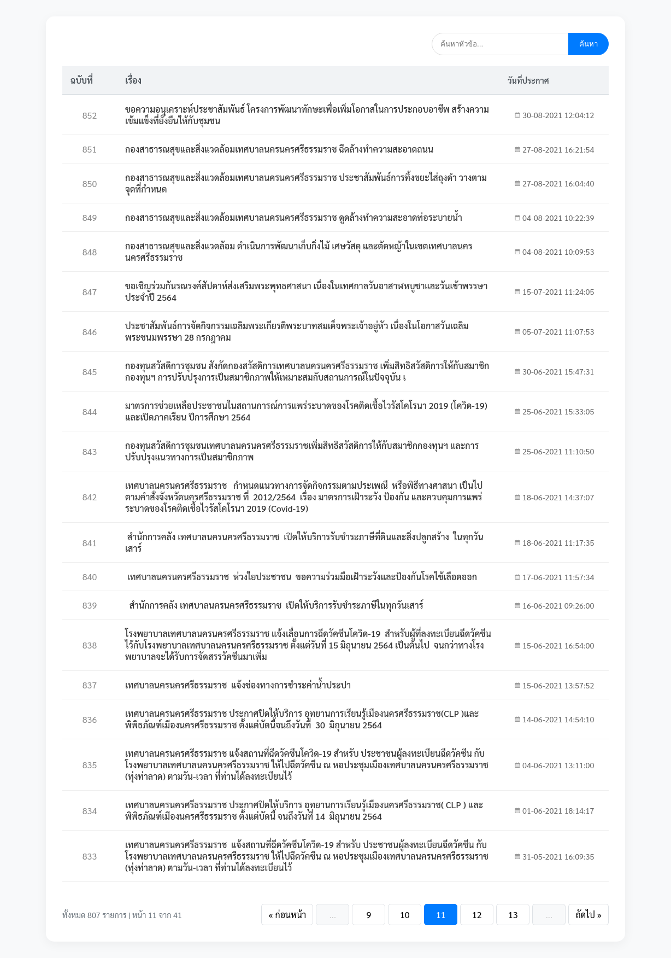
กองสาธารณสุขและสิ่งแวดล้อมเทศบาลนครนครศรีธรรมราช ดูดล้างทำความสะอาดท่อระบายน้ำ (293, 217)
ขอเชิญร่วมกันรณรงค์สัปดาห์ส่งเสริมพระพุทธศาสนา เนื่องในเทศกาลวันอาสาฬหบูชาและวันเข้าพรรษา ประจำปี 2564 (306, 291)
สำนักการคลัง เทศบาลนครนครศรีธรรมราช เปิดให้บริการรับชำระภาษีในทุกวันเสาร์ (274, 605)
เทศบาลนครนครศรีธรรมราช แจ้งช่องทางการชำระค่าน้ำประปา (238, 685)
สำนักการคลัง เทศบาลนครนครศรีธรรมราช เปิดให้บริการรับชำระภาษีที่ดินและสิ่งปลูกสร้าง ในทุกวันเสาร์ (304, 542)
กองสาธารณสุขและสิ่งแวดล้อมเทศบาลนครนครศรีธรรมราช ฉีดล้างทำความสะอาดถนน (279, 149)
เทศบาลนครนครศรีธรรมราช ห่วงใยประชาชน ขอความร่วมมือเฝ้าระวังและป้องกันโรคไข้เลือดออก (301, 576)
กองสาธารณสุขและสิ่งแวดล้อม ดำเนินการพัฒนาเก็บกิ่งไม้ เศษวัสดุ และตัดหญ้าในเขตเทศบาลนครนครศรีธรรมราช (299, 251)
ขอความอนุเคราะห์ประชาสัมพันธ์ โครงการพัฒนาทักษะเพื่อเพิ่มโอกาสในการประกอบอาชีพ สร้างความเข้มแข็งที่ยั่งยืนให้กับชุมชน (307, 114)
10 (405, 914)
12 (477, 914)
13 (513, 914)
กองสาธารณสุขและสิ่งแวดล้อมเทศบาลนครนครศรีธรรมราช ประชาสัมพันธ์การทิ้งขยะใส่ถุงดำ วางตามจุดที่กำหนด (306, 183)
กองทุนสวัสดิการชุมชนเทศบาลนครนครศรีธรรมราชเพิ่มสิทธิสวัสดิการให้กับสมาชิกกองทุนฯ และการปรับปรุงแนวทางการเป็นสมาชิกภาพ (302, 451)
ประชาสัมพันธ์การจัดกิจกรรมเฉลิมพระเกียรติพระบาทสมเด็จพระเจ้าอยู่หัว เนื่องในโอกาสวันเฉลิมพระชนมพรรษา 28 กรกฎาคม (297, 331)
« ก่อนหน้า (287, 914)
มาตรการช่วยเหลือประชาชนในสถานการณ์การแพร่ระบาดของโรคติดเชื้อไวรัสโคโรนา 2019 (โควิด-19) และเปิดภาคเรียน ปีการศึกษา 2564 (306, 411)
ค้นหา (588, 44)
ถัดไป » (588, 914)
